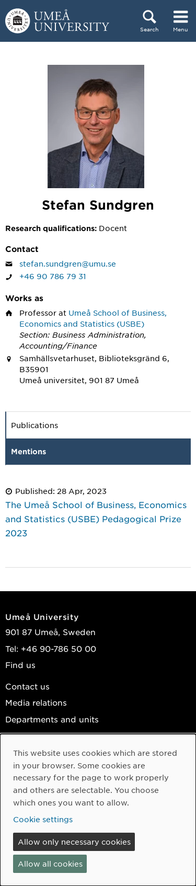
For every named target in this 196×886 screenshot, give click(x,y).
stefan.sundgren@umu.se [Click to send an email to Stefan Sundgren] (67, 263)
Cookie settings (43, 819)
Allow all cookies (50, 863)
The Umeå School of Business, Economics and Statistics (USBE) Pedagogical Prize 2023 (96, 518)
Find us (20, 665)
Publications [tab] (34, 425)
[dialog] (98, 810)
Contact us (27, 686)
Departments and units (52, 719)
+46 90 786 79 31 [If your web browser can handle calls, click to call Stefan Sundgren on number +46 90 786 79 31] (52, 276)
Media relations (36, 702)
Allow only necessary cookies (74, 841)
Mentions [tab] (28, 451)
